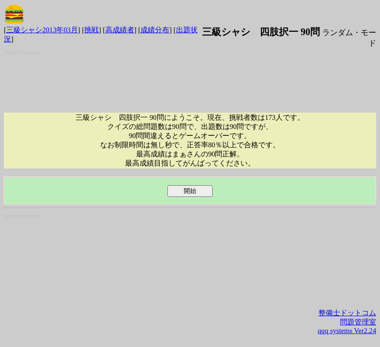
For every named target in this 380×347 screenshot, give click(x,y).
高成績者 (119, 30)
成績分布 (154, 30)
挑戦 (91, 30)
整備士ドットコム (347, 313)
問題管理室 (358, 322)
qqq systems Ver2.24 (347, 330)
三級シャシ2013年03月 (42, 30)
